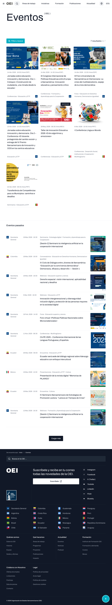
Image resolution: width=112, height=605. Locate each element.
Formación (59, 4)
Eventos (61, 541)
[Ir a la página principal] (9, 3)
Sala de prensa (11, 584)
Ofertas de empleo (13, 572)
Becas (84, 554)
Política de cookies (39, 580)
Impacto (36, 558)
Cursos (85, 550)
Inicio (20, 452)
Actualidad (91, 4)
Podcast (61, 550)
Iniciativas (45, 4)
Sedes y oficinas (12, 554)
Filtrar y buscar (15, 41)
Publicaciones (75, 4)
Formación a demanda (90, 546)
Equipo (9, 550)
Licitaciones (10, 576)
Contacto (9, 588)
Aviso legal (37, 576)
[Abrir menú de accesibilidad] (106, 599)
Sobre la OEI (10, 541)
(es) (108, 4)
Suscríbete (56, 481)
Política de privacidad (40, 572)
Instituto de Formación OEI (92, 541)
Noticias (61, 546)
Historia (9, 546)
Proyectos (36, 550)
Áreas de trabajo (28, 4)
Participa (9, 580)
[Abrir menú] (3, 3)
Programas (37, 546)
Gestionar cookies (39, 584)
